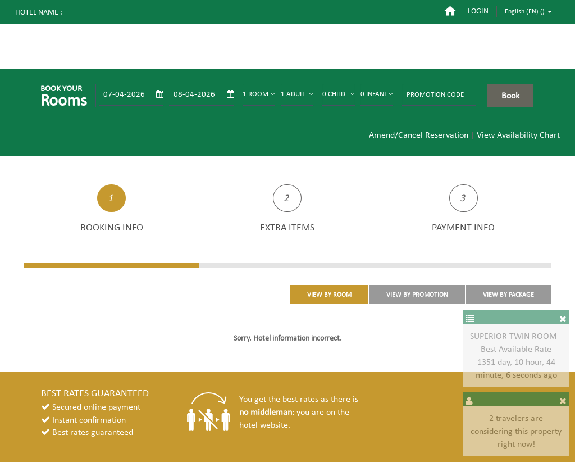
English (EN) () (528, 11)
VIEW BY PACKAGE (508, 294)
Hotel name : (38, 12)
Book (510, 95)
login (478, 11)
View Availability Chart (518, 134)
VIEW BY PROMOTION (417, 294)
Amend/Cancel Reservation (418, 134)
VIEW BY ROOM (329, 294)
